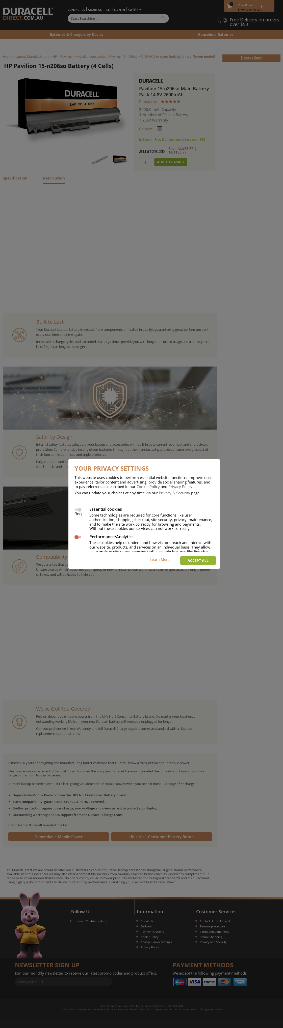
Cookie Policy (148, 486)
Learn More (160, 559)
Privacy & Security (174, 492)
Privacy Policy (180, 486)
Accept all (198, 560)
